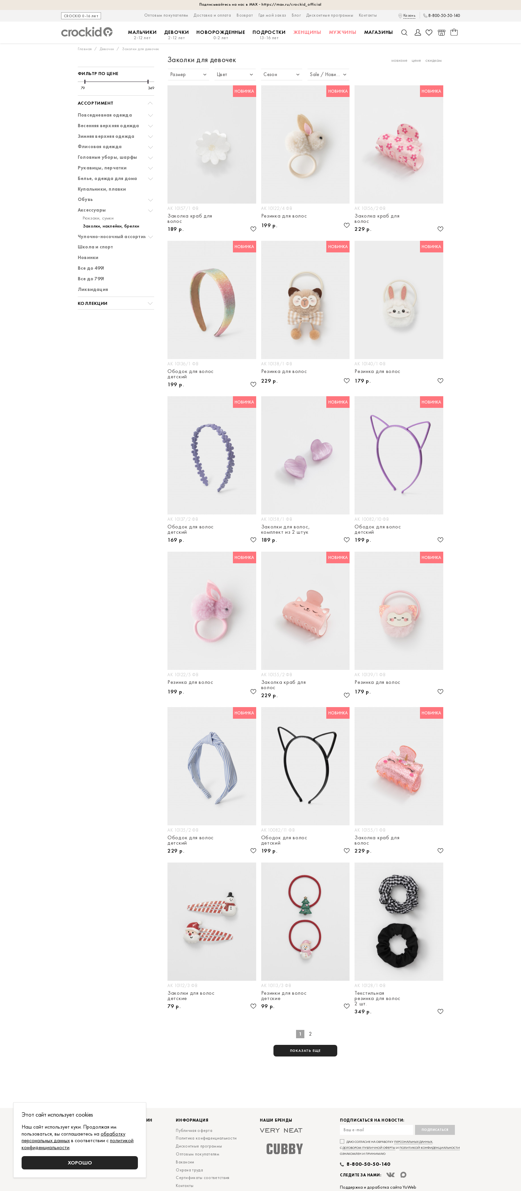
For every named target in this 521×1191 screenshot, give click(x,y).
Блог (296, 15)
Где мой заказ (272, 15)
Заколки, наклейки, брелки (111, 226)
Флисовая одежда (100, 146)
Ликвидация (93, 289)
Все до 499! (91, 268)
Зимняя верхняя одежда (106, 136)
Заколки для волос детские (191, 995)
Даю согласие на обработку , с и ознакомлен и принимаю (400, 1148)
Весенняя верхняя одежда (108, 125)
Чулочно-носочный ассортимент (116, 236)
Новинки (88, 257)
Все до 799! (91, 278)
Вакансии (185, 1162)
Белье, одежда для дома (107, 178)
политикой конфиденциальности (429, 1147)
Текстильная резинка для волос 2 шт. (377, 998)
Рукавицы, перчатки (102, 167)
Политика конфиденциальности (206, 1138)
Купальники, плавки (102, 189)
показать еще (305, 1050)
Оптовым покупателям (166, 15)
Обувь (85, 199)
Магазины (378, 32)
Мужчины (343, 32)
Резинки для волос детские (284, 995)
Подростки (269, 35)
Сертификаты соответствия (202, 1177)
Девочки (176, 35)
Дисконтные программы (329, 15)
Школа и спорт (95, 246)
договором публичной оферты (369, 1147)
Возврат (245, 15)
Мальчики (142, 35)
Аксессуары (92, 210)
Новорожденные (221, 35)
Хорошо (80, 1162)
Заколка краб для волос (189, 218)
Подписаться (435, 1130)
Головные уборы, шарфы (107, 157)
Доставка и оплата (212, 15)
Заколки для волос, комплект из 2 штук (285, 529)
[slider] (84, 82)
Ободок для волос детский (190, 374)
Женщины (307, 32)
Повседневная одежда (105, 115)
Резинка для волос (284, 216)
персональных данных (413, 1142)
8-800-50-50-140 (444, 15)
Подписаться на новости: (372, 1120)
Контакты (368, 15)
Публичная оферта (194, 1130)
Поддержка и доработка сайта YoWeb (378, 1187)
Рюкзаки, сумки (98, 218)
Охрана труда (189, 1170)
